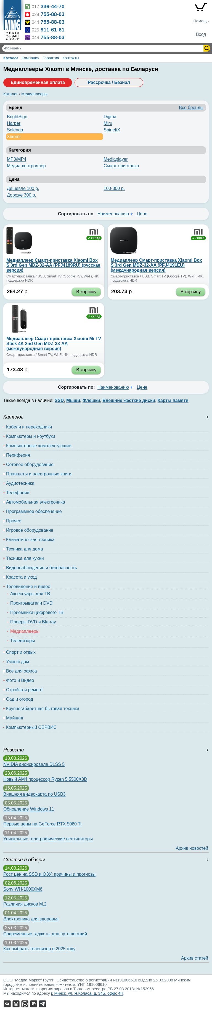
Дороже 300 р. (21, 195)
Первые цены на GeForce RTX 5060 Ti (42, 824)
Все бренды (191, 107)
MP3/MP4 (16, 159)
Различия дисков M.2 (25, 904)
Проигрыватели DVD (31, 603)
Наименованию (113, 213)
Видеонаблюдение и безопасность (41, 567)
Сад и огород (19, 699)
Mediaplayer (116, 159)
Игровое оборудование (29, 530)
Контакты (70, 58)
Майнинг (15, 718)
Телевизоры (22, 640)
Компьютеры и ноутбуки (30, 436)
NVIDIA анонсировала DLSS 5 (34, 764)
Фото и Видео (20, 680)
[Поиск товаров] (103, 48)
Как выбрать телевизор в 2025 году (39, 948)
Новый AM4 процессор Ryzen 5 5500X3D (45, 779)
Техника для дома (24, 549)
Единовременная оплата (37, 82)
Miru (108, 123)
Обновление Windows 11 (28, 809)
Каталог (10, 58)
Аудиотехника (20, 483)
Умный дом (17, 661)
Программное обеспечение (34, 511)
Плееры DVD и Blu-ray (33, 622)
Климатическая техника (30, 539)
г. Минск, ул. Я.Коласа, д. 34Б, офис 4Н (87, 993)
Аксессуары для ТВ (30, 593)
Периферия (18, 455)
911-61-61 (53, 30)
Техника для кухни (25, 558)
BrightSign (17, 116)
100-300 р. (114, 188)
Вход (201, 34)
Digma (110, 116)
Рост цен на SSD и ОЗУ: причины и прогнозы (49, 874)
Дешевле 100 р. (23, 188)
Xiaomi (13, 136)
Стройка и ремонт (24, 689)
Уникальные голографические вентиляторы (48, 839)
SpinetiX (112, 130)
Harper (13, 123)
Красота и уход (21, 577)
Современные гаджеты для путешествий (45, 933)
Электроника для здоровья (31, 919)
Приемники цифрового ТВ (36, 612)
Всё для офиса (21, 671)
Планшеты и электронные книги (38, 474)
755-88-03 (53, 14)
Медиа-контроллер (26, 165)
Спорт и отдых (21, 652)
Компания (30, 58)
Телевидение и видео (28, 586)
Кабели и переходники (29, 427)
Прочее (13, 520)
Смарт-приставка (121, 165)
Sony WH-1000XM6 (22, 889)
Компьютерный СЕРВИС (31, 727)
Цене (142, 213)
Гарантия (51, 58)
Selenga (15, 130)
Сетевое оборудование (30, 464)
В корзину (86, 291)
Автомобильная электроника (35, 502)
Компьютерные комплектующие (38, 445)
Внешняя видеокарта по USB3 (34, 794)
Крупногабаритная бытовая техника (42, 708)
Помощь (201, 21)
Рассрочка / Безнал (109, 82)
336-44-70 (53, 6)
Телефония (17, 492)
